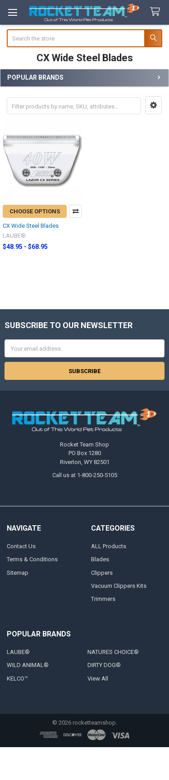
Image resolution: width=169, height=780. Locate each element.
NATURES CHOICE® (113, 652)
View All (97, 678)
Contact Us (21, 546)
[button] (153, 105)
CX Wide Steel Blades (31, 225)
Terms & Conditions (32, 559)
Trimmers (103, 598)
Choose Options (34, 211)
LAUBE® (18, 652)
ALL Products (108, 546)
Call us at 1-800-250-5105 (84, 475)
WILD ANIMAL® (28, 665)
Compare (75, 211)
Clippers (102, 572)
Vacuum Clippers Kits (118, 585)
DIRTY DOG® (104, 665)
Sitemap (17, 572)
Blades (100, 559)
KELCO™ (17, 678)
